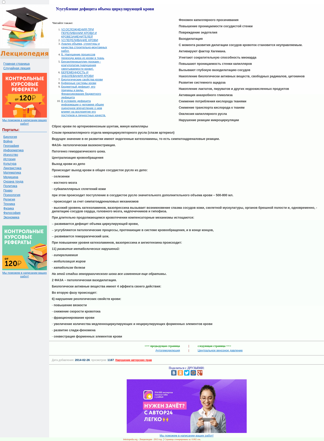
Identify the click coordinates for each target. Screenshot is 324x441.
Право (8, 190)
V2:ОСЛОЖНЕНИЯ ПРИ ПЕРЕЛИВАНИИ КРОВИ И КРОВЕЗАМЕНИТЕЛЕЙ (79, 33)
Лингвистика (12, 168)
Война (7, 141)
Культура (9, 163)
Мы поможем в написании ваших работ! (24, 121)
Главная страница (16, 63)
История (9, 159)
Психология (11, 195)
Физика (8, 208)
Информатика (13, 150)
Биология (10, 137)
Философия (11, 213)
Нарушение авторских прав (133, 360)
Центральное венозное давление (220, 350)
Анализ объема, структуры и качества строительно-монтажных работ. (84, 47)
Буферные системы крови (78, 83)
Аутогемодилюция (168, 350)
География (11, 146)
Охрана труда (13, 181)
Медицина (10, 177)
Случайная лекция (16, 68)
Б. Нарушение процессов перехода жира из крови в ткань (82, 56)
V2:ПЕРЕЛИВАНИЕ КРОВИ (79, 40)
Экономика (11, 217)
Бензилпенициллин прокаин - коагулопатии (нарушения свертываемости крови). (81, 65)
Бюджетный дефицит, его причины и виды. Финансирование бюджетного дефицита (81, 92)
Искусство (10, 154)
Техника (9, 204)
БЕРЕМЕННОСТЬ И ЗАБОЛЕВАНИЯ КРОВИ (77, 74)
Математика (12, 172)
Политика (10, 186)
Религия (9, 199)
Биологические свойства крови (82, 79)
